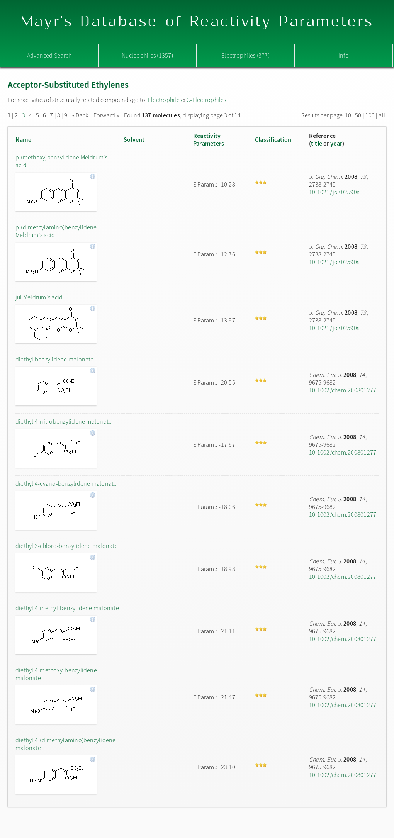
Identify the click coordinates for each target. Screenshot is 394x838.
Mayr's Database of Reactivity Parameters (197, 22)
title (316, 143)
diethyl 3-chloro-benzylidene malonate (66, 546)
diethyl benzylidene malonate (54, 359)
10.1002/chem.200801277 (342, 390)
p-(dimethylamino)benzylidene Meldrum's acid (56, 231)
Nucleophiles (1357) (147, 55)
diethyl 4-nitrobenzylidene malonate (63, 421)
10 (348, 115)
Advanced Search (49, 55)
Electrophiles (165, 99)
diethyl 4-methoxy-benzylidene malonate (56, 674)
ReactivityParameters (208, 139)
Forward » (106, 115)
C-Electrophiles (206, 99)
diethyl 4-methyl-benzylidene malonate (67, 608)
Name (23, 139)
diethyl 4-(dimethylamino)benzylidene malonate (65, 743)
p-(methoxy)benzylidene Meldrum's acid (61, 161)
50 (358, 115)
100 (370, 115)
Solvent (134, 139)
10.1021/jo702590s (334, 192)
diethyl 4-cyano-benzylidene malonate (66, 483)
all (382, 115)
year (336, 143)
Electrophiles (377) (245, 55)
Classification (273, 139)
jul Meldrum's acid (39, 297)
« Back (81, 115)
